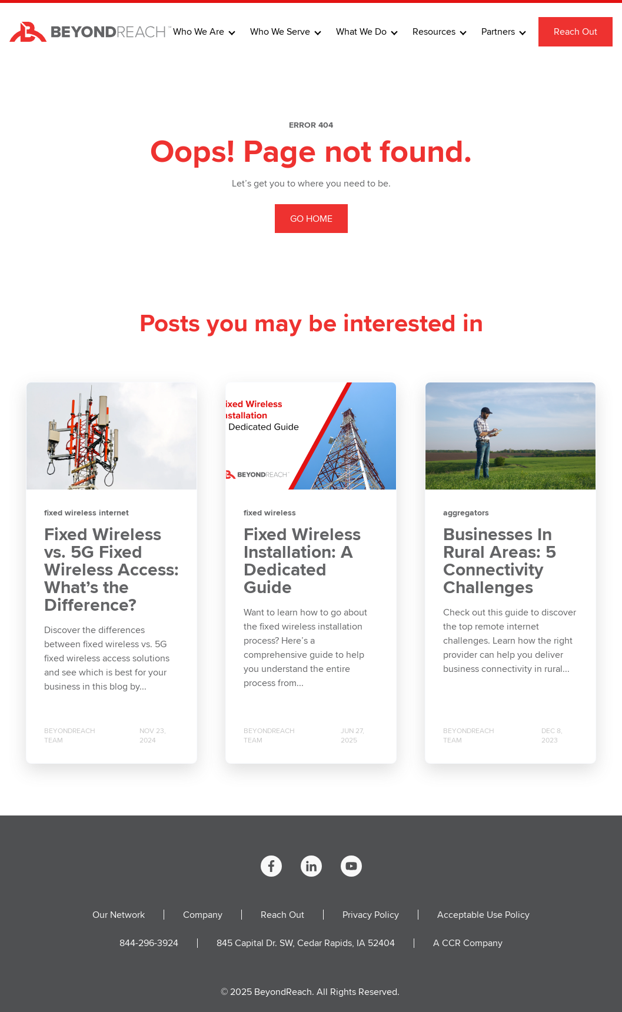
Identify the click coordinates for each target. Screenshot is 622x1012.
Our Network (118, 915)
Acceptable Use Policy (483, 915)
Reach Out (575, 31)
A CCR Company (468, 943)
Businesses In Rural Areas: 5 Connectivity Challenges (499, 560)
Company (202, 915)
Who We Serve (280, 31)
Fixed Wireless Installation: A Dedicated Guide (302, 560)
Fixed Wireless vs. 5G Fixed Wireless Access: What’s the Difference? (111, 569)
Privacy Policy (370, 915)
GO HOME (311, 218)
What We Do (361, 31)
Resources (434, 31)
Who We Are (198, 31)
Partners (498, 31)
